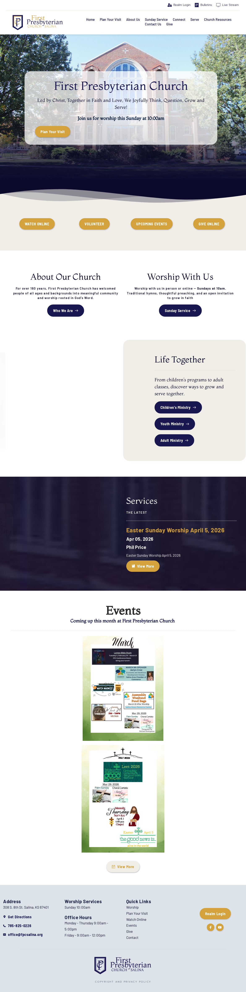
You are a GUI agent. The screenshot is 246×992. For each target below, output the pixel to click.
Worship (132, 907)
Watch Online (136, 919)
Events (131, 925)
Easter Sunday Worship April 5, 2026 (175, 530)
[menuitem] (90, 19)
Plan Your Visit (137, 913)
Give (129, 931)
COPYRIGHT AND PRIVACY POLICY (123, 982)
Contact (132, 937)
